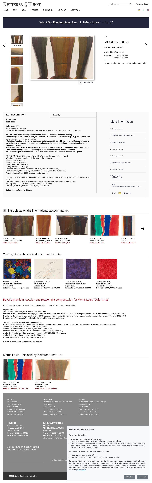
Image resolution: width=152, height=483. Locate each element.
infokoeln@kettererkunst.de (17, 435)
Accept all (142, 477)
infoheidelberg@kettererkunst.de (55, 438)
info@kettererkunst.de (15, 414)
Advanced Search (142, 4)
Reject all (129, 477)
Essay (56, 114)
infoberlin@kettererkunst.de (89, 414)
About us (75, 10)
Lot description (15, 114)
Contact (61, 10)
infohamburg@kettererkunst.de (54, 414)
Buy (15, 10)
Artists (34, 10)
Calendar (48, 10)
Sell (23, 10)
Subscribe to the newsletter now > (64, 460)
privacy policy (81, 470)
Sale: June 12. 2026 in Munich (70, 22)
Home (5, 10)
